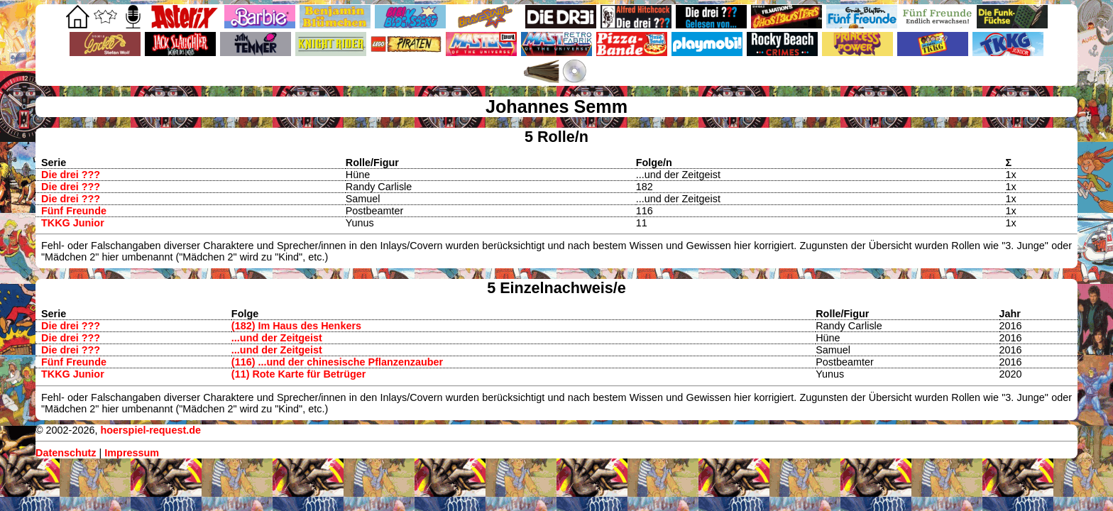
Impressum (131, 452)
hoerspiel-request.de (150, 430)
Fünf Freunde (73, 210)
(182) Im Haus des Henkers (296, 325)
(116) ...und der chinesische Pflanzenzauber (337, 362)
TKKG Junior (72, 223)
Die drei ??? (70, 174)
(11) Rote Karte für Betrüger (298, 374)
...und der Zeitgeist (276, 338)
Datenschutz (66, 452)
